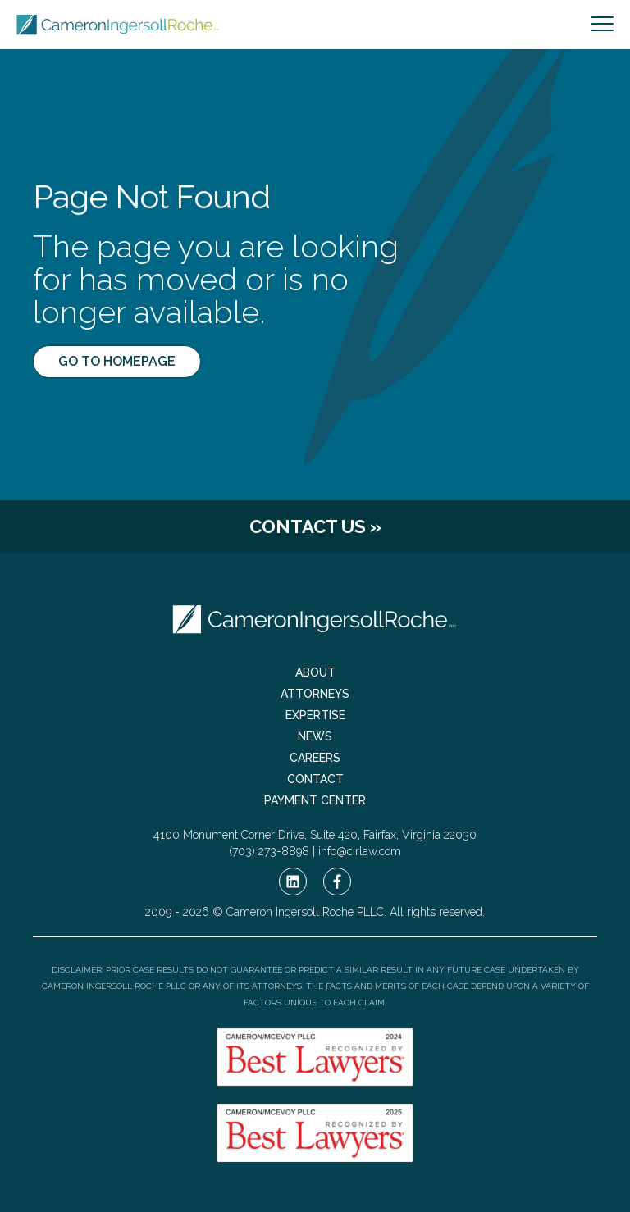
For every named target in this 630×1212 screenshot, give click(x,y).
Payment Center (315, 800)
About (315, 672)
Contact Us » (315, 526)
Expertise (315, 715)
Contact (315, 779)
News (315, 736)
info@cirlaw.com (359, 851)
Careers (315, 757)
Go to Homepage (117, 361)
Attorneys (315, 693)
